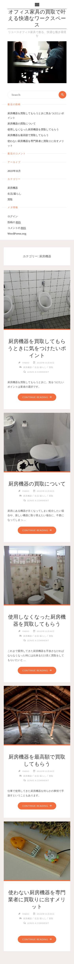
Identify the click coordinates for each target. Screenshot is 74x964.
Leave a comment (38, 372)
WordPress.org (16, 233)
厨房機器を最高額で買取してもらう (28, 135)
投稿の (14, 222)
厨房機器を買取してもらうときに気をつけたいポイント (37, 348)
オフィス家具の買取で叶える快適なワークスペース (37, 19)
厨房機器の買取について (21, 123)
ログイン (12, 216)
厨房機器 (12, 187)
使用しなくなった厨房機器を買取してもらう (33, 129)
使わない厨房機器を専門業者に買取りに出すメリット (37, 899)
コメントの (16, 228)
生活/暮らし (14, 193)
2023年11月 (14, 170)
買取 (10, 199)
